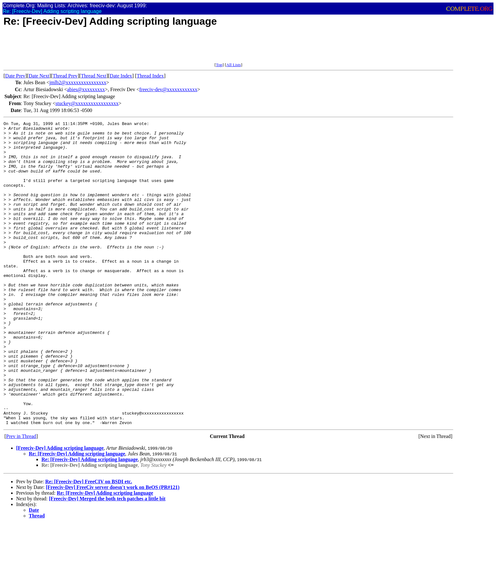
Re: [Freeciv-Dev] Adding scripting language (77, 514)
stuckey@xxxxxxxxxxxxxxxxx (87, 103)
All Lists (233, 64)
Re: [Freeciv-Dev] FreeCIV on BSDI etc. (88, 542)
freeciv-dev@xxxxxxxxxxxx (168, 89)
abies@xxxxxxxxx (86, 89)
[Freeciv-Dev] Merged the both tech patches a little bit (107, 559)
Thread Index (150, 75)
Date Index (121, 75)
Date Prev (15, 75)
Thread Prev (65, 75)
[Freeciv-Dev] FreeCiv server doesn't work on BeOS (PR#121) (113, 548)
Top (219, 64)
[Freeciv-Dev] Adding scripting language (60, 508)
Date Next (39, 75)
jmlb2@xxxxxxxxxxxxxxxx (77, 82)
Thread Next (93, 75)
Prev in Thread (21, 497)
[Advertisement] (118, 48)
